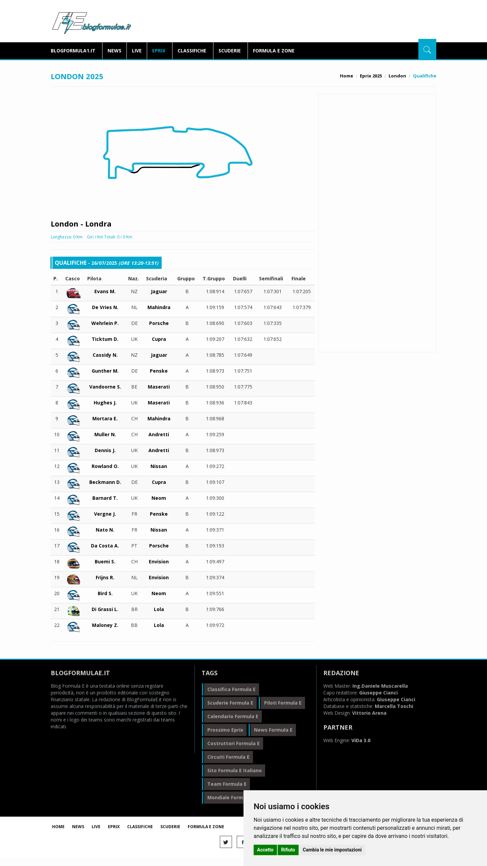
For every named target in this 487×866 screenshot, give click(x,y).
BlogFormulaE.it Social (377, 175)
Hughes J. (105, 401)
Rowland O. (105, 465)
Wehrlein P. (105, 322)
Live (137, 50)
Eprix (158, 50)
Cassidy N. (105, 354)
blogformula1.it (73, 50)
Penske (159, 370)
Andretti (158, 433)
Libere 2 (376, 128)
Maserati (159, 385)
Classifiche (192, 50)
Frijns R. (105, 576)
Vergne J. (105, 513)
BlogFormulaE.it (91, 22)
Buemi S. (105, 560)
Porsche (159, 322)
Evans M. (105, 290)
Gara (376, 156)
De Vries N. (105, 306)
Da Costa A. (105, 544)
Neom (159, 497)
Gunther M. (105, 370)
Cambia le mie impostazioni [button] (332, 849)
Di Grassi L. (105, 608)
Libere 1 (376, 115)
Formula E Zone (274, 50)
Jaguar (159, 290)
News (114, 50)
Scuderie (229, 50)
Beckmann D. (105, 481)
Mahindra (158, 306)
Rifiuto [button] (288, 849)
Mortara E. (105, 417)
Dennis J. (105, 449)
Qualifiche (376, 142)
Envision (159, 560)
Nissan (158, 465)
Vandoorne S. (105, 385)
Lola (159, 608)
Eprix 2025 (371, 76)
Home (346, 76)
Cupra (159, 338)
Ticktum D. (105, 338)
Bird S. (105, 592)
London (397, 76)
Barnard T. (105, 497)
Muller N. (105, 433)
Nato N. (105, 528)
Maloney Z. (105, 624)
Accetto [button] (265, 849)
